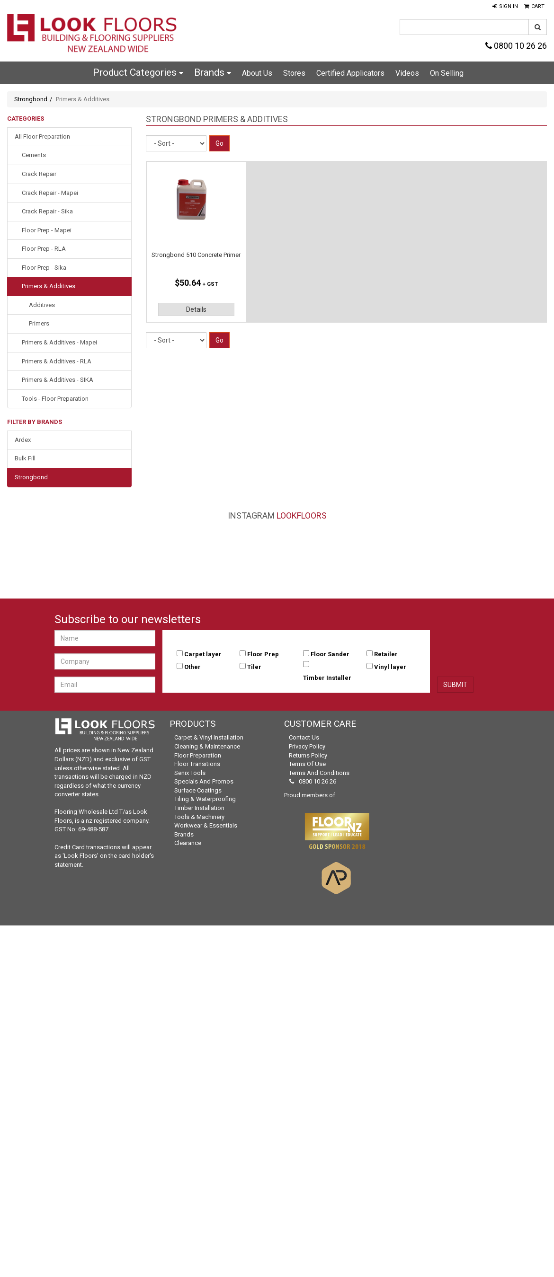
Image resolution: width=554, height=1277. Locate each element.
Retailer (386, 654)
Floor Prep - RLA (44, 248)
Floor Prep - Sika (44, 267)
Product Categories (138, 72)
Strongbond (30, 99)
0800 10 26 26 (516, 46)
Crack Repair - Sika (47, 211)
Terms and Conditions (319, 772)
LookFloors (302, 515)
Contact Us (304, 737)
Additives (42, 304)
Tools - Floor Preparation (55, 398)
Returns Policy (308, 755)
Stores (294, 73)
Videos (407, 73)
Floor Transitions (197, 763)
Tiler (254, 666)
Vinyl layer (390, 666)
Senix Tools (190, 772)
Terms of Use (307, 763)
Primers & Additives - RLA (56, 361)
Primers (39, 323)
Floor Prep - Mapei (46, 230)
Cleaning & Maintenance (207, 746)
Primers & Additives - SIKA (57, 379)
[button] (505, 6)
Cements (34, 155)
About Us (257, 73)
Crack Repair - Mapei (50, 192)
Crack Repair (39, 173)
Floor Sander (330, 654)
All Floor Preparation (42, 136)
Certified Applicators (350, 73)
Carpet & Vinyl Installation (208, 737)
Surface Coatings (198, 790)
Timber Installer (327, 677)
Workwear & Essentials (205, 825)
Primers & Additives (48, 286)
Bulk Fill (25, 458)
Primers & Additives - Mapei (59, 342)
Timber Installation (199, 807)
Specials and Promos (203, 781)
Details (196, 309)
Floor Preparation (197, 755)
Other (192, 666)
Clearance (187, 842)
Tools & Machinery (199, 816)
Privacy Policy (307, 746)
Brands (212, 72)
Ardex (23, 439)
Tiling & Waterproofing (205, 798)
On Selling (447, 73)
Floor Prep (263, 654)
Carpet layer (203, 654)
